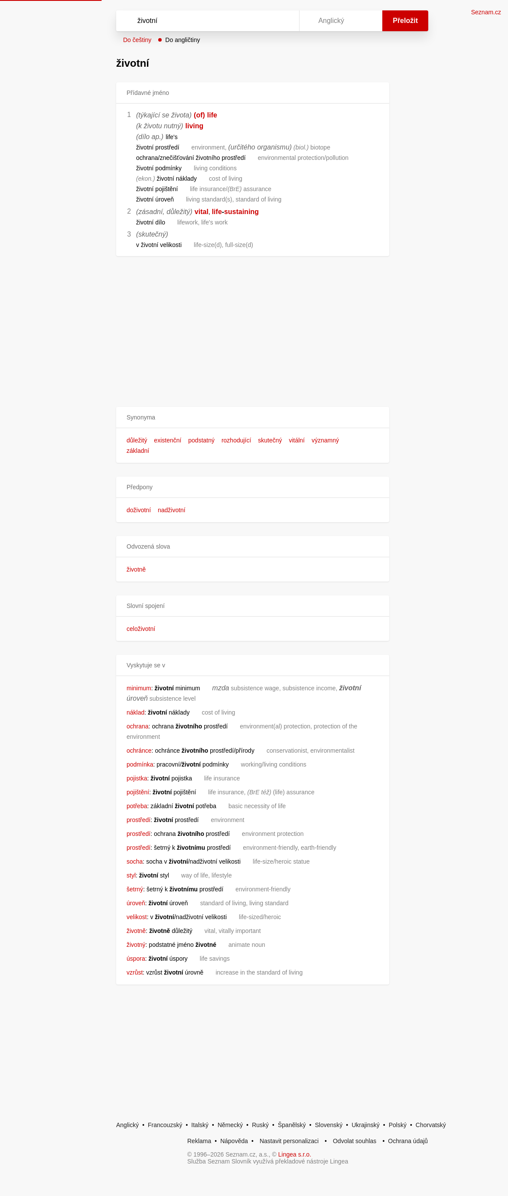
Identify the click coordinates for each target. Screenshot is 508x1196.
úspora (136, 958)
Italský (199, 1124)
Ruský (260, 1124)
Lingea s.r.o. (294, 1154)
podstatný (201, 440)
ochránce (139, 750)
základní (138, 450)
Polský (398, 1124)
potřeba (137, 806)
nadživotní (172, 510)
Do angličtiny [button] (182, 39)
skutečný (270, 440)
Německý (230, 1124)
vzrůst (135, 972)
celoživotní (141, 628)
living (195, 126)
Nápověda (234, 1141)
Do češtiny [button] (137, 39)
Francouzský (165, 1124)
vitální (297, 440)
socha (135, 861)
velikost (137, 916)
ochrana (138, 726)
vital (201, 211)
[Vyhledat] (196, 20)
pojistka (137, 778)
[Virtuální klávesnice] (284, 20)
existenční (167, 440)
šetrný (135, 889)
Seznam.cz (486, 12)
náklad (135, 712)
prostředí (138, 819)
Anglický (127, 1124)
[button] (252, 417)
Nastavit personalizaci (289, 1141)
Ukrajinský (366, 1124)
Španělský (292, 1124)
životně (136, 569)
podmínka (140, 764)
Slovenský (328, 1124)
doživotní (139, 510)
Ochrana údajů (408, 1141)
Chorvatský (431, 1124)
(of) (199, 115)
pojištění (138, 792)
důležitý (137, 440)
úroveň (136, 903)
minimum (139, 688)
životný (136, 944)
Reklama (199, 1141)
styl (131, 875)
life (212, 115)
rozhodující (236, 440)
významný (325, 440)
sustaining (241, 211)
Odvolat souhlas (354, 1141)
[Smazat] (265, 20)
